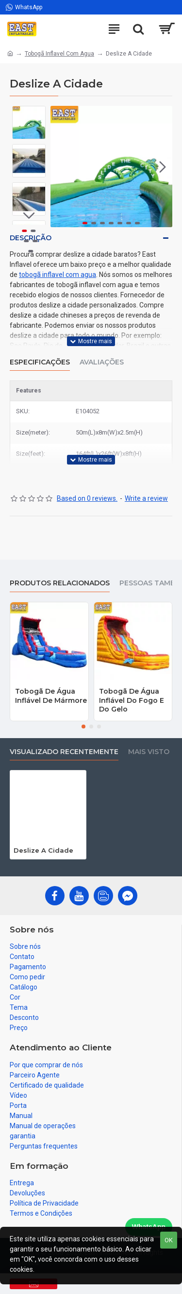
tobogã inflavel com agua (57, 274)
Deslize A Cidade (43, 850)
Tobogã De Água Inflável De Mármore (51, 695)
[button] (162, 166)
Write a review (146, 498)
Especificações (40, 362)
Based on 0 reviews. (87, 498)
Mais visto (148, 752)
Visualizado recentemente (64, 752)
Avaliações (102, 362)
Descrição (30, 237)
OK (169, 1240)
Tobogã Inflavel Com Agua (59, 53)
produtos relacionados (60, 583)
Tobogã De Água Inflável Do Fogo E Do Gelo (131, 700)
